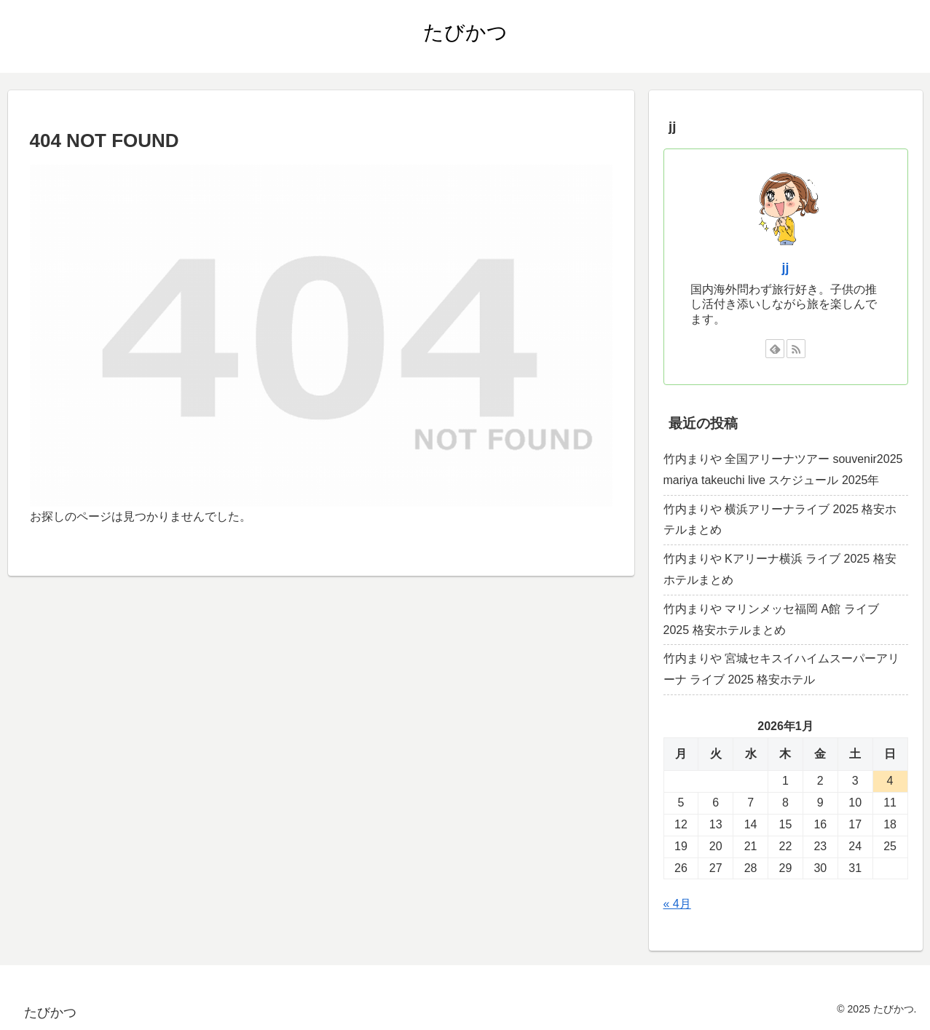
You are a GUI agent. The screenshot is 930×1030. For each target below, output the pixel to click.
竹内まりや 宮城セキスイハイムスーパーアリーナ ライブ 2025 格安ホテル (781, 669)
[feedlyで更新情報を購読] (774, 348)
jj (785, 268)
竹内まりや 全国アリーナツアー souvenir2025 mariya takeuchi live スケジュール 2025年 (783, 469)
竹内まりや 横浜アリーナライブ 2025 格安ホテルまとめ (780, 519)
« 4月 (677, 904)
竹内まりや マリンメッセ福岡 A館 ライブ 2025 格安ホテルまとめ (771, 619)
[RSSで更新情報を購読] (796, 348)
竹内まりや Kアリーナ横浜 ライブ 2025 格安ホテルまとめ (779, 569)
